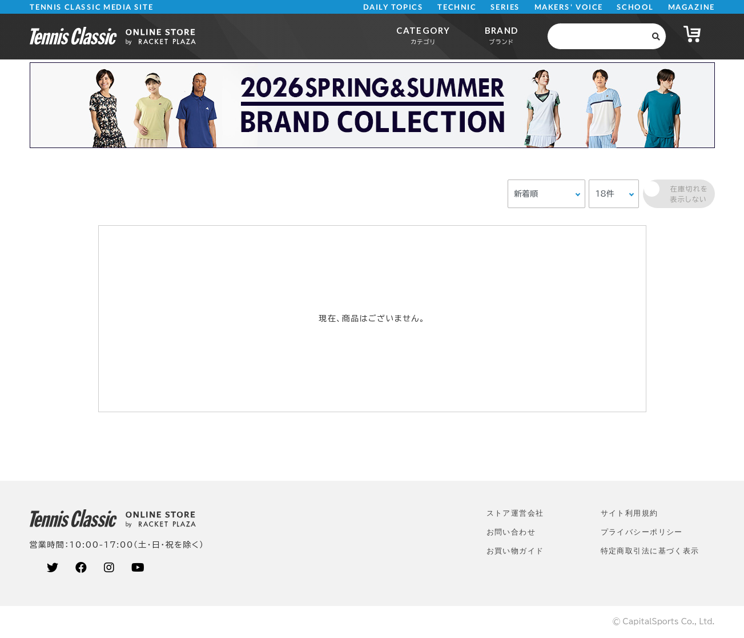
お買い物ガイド (515, 551)
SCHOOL (635, 7)
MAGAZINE (691, 7)
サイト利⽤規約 (629, 513)
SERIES (505, 7)
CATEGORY (423, 35)
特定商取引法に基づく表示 (650, 551)
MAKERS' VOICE (568, 7)
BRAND (501, 35)
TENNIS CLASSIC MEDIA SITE (91, 7)
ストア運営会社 (515, 513)
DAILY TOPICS (393, 7)
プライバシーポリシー (642, 532)
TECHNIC (456, 7)
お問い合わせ (511, 532)
